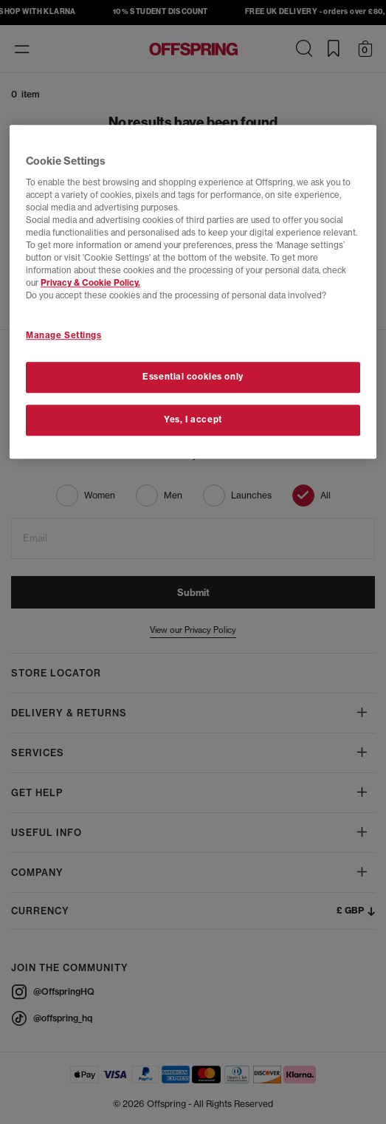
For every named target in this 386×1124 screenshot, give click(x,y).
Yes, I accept (192, 420)
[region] (193, 292)
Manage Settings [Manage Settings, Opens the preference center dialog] (64, 335)
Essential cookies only (193, 377)
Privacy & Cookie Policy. (90, 283)
